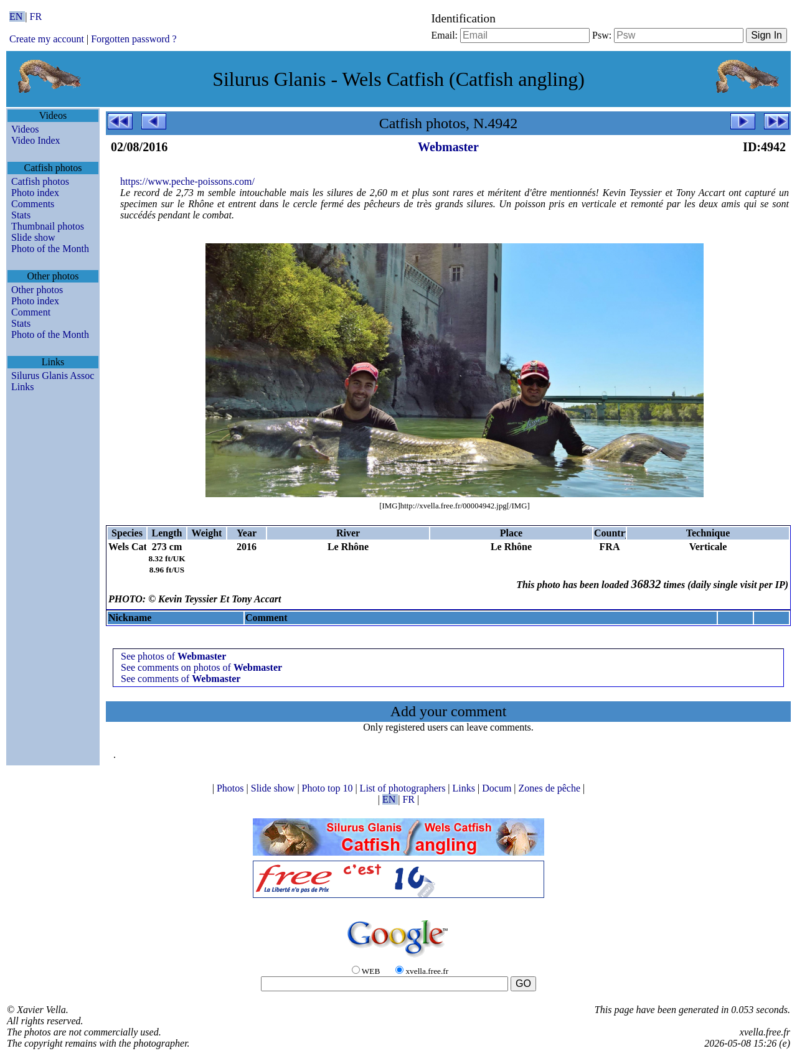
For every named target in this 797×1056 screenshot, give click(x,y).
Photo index (35, 192)
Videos (25, 129)
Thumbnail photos (47, 226)
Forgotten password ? (133, 39)
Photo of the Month (50, 248)
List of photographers (404, 788)
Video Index (35, 140)
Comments (32, 204)
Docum (498, 788)
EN (17, 16)
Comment (30, 312)
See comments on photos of (201, 667)
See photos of (173, 656)
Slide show (33, 237)
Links (22, 386)
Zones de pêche (551, 788)
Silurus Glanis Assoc (52, 375)
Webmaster (448, 147)
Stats (21, 215)
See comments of (180, 678)
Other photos (37, 289)
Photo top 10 (329, 788)
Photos (232, 788)
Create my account (46, 39)
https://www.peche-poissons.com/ (187, 181)
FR (36, 16)
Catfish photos (40, 181)
